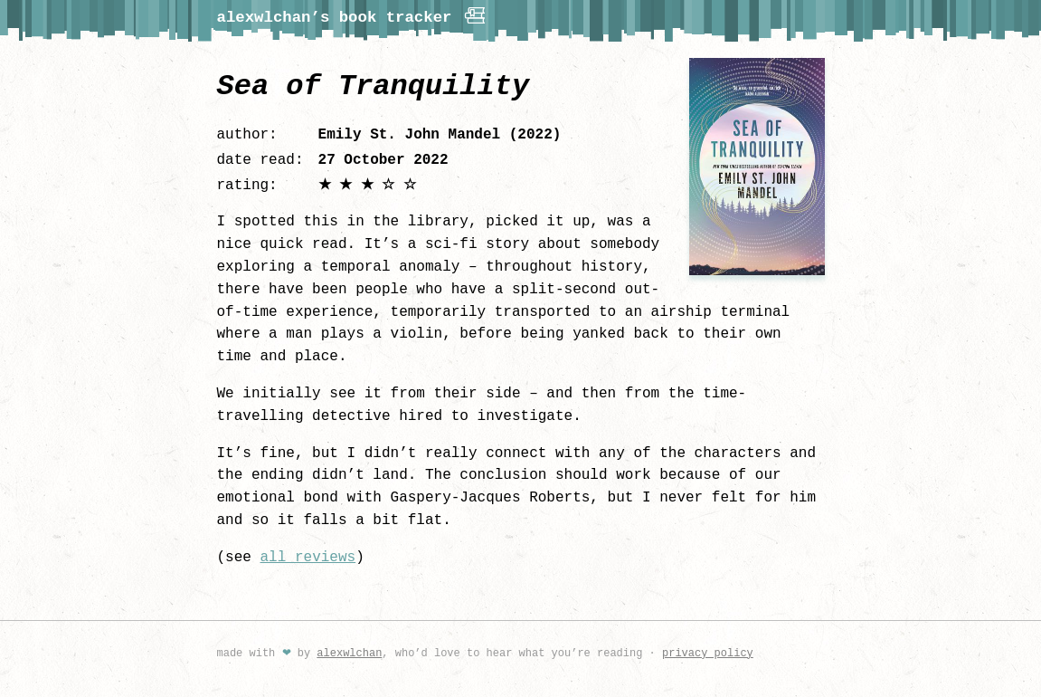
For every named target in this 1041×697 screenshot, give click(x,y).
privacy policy (707, 653)
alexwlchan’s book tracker (352, 15)
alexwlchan (349, 653)
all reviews (308, 558)
